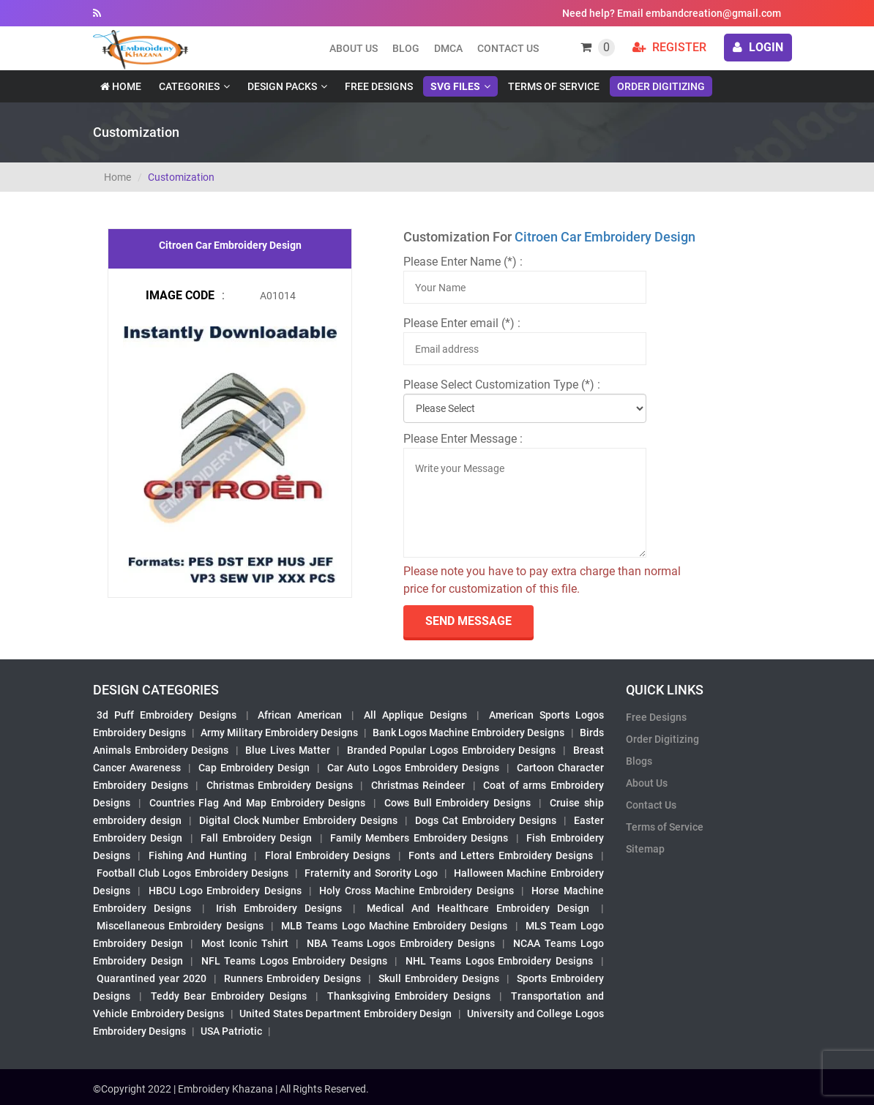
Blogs (639, 761)
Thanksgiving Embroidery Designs (409, 996)
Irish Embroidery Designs (279, 908)
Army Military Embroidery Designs (279, 732)
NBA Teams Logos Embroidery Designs (401, 943)
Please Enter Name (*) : (463, 262)
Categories (189, 86)
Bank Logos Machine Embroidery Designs (468, 732)
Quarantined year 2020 (151, 978)
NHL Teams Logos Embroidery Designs (499, 961)
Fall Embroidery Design (256, 838)
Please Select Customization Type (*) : (501, 385)
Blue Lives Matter (287, 750)
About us (353, 48)
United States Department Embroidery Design (345, 1013)
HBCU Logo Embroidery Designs (225, 890)
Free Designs (379, 86)
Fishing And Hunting (198, 855)
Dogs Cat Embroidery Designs (485, 820)
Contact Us (508, 48)
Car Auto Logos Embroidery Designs (413, 768)
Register (669, 47)
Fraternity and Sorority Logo (371, 873)
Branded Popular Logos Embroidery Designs (451, 750)
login (758, 47)
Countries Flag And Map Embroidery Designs (257, 803)
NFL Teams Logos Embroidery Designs (294, 961)
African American (300, 715)
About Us (647, 783)
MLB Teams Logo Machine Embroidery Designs (394, 926)
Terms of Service (554, 86)
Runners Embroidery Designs (292, 978)
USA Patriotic (231, 1031)
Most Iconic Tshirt (244, 943)
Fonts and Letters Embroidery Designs (500, 855)
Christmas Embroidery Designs (279, 785)
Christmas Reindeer (418, 785)
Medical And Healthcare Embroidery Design (478, 908)
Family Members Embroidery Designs (419, 838)
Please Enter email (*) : (461, 323)
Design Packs (282, 86)
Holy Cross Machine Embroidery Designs (416, 890)
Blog (405, 48)
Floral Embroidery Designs (328, 855)
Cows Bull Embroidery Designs (457, 803)
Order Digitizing (661, 86)
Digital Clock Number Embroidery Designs (298, 820)
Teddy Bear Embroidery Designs (229, 996)
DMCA (448, 48)
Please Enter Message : (463, 439)
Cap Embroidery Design (254, 768)
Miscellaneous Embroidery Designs (180, 926)
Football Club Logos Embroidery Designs (192, 873)
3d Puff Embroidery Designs (166, 715)
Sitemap (645, 849)
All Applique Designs (415, 715)
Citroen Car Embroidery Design (605, 236)
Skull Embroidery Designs (438, 978)
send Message (468, 621)
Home (120, 86)
